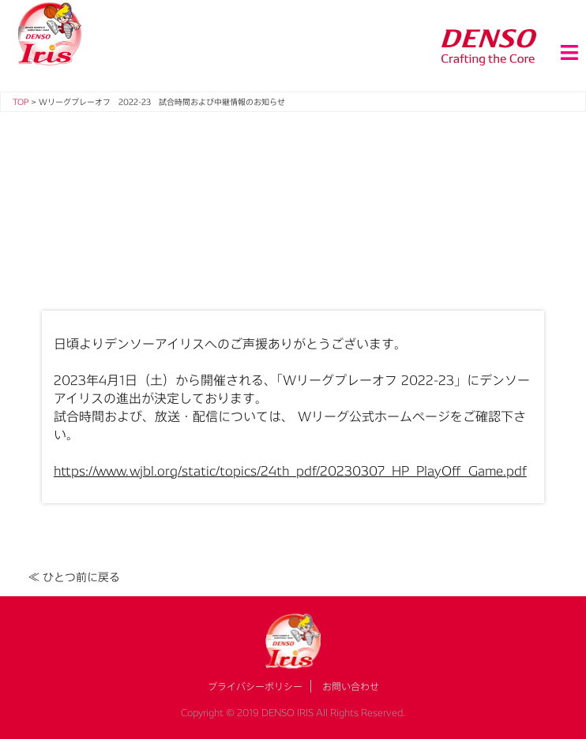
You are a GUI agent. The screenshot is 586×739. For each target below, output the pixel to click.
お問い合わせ (350, 686)
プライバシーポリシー (255, 686)
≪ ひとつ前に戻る (74, 576)
